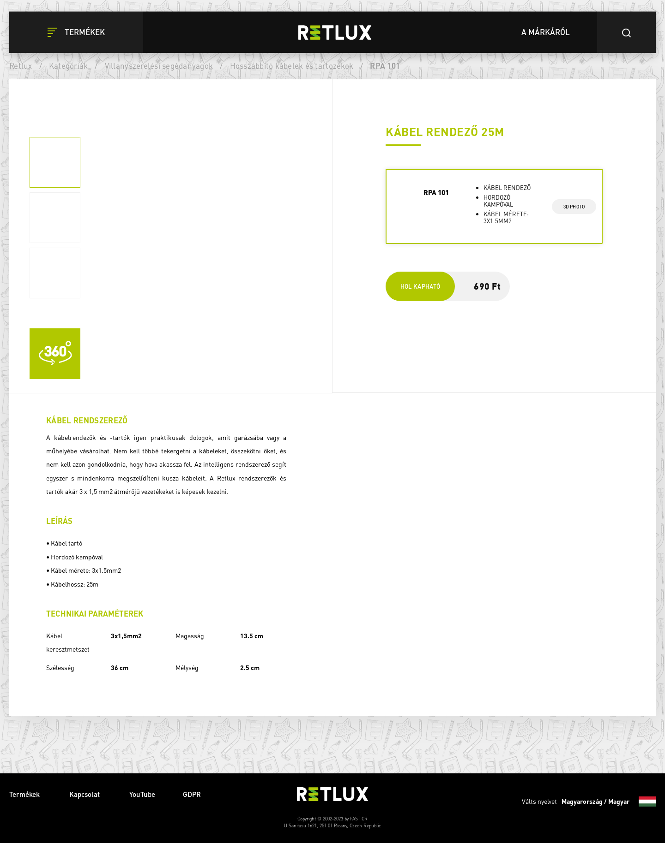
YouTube (142, 794)
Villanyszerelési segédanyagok (159, 65)
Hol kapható (420, 286)
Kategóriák (68, 65)
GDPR (192, 794)
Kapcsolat (85, 794)
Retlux (20, 65)
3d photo (574, 206)
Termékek (25, 794)
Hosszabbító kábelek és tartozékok (292, 65)
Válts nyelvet (589, 801)
